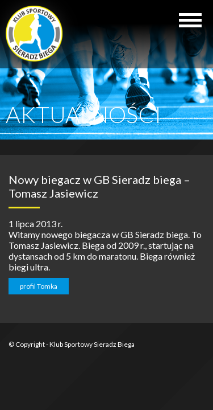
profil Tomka (38, 286)
